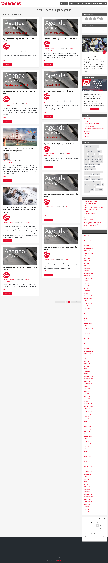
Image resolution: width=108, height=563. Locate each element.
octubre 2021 (87, 353)
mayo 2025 (87, 260)
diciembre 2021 (88, 348)
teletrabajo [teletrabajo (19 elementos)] (98, 184)
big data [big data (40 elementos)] (92, 146)
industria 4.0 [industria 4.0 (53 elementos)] (99, 161)
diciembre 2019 (88, 403)
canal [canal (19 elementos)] (97, 146)
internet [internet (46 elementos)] (98, 164)
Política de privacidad (52, 557)
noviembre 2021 (88, 351)
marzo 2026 (87, 238)
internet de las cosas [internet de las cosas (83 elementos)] (90, 166)
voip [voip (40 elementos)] (96, 189)
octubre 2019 (87, 409)
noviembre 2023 (88, 298)
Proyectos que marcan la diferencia (95, 3)
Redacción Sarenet (8, 51)
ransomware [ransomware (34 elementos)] (96, 174)
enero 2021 (87, 373)
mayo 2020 (87, 391)
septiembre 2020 (89, 383)
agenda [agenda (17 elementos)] (86, 146)
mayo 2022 (87, 336)
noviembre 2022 (88, 323)
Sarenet (59, 560)
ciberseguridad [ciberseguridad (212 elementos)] (88, 149)
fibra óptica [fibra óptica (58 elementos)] (95, 159)
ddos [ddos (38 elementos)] (96, 154)
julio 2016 (86, 506)
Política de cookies (62, 557)
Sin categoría (87, 131)
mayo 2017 (87, 481)
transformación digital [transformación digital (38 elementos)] (90, 186)
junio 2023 (87, 308)
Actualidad (64, 3)
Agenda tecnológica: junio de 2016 (59, 143)
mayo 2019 (87, 421)
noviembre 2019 (88, 406)
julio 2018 (86, 446)
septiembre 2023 (88, 303)
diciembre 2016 (88, 494)
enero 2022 (87, 346)
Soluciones (80, 3)
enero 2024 (87, 293)
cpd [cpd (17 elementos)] (86, 154)
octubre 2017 (87, 469)
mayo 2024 (87, 286)
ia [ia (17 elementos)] (88, 161)
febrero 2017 (87, 489)
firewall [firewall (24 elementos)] (101, 159)
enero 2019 (87, 431)
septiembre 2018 (88, 441)
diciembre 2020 (88, 376)
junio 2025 (87, 258)
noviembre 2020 (88, 378)
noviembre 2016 (88, 496)
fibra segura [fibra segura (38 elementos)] (87, 159)
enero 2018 (87, 461)
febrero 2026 (87, 240)
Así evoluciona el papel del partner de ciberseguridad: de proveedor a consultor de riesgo (93, 217)
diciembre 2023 (88, 296)
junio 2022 (87, 333)
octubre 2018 (87, 439)
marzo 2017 (87, 486)
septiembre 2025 (88, 253)
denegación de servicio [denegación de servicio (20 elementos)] (90, 156)
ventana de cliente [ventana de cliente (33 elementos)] (89, 189)
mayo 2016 (87, 512)
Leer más (7, 64)
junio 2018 (87, 449)
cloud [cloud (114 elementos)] (95, 149)
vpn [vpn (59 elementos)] (85, 192)
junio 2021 (86, 361)
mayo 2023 (87, 311)
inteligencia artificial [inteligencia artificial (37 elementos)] (89, 164)
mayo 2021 (87, 363)
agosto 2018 (87, 444)
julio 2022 (86, 331)
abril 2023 (86, 313)
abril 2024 (86, 288)
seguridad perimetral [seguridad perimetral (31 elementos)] (90, 181)
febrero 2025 (87, 268)
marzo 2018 (87, 456)
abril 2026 (86, 235)
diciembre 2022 (88, 321)
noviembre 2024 (88, 273)
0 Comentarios (8, 52)
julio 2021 (86, 358)
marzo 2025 (87, 265)
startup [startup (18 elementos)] (86, 184)
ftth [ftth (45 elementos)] (85, 161)
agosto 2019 (87, 414)
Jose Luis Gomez (7, 160)
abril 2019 (86, 424)
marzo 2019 (87, 426)
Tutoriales (86, 136)
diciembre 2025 (88, 245)
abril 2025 (86, 263)
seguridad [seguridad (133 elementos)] (87, 179)
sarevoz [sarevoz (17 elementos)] (97, 176)
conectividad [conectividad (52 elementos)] (98, 151)
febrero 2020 (87, 399)
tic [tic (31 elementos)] (103, 184)
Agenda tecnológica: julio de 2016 (58, 91)
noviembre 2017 (88, 466)
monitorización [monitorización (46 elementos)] (98, 171)
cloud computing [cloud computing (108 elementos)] (89, 151)
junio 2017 (86, 479)
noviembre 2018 (88, 436)
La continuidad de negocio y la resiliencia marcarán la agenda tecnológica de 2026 (92, 223)
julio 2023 (86, 306)
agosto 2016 (87, 504)
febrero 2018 (87, 459)
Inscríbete (94, 109)
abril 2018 (86, 454)
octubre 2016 (87, 499)
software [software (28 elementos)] (99, 181)
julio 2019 (86, 416)
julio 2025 (86, 255)
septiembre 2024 (89, 278)
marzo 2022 (87, 341)
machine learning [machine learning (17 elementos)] (89, 171)
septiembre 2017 (88, 471)
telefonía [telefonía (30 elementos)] (92, 184)
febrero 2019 (87, 429)
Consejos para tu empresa (91, 123)
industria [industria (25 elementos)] (92, 161)
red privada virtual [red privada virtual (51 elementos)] (89, 176)
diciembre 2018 (88, 434)
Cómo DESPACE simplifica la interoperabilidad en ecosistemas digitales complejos (93, 203)
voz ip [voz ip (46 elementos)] (100, 189)
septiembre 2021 (88, 356)
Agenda (72, 3)
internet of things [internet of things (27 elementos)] (89, 169)
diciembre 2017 (88, 464)
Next (77, 301)
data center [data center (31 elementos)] (91, 154)
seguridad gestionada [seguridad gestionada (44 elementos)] (96, 179)
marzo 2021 (87, 368)
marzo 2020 (87, 396)
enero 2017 (87, 491)
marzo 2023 (87, 316)
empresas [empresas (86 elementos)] (100, 156)
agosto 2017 (87, 474)
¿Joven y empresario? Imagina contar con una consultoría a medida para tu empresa (19, 209)
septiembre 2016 (88, 501)
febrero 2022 (87, 343)
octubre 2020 (88, 381)
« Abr (85, 539)
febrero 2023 (87, 318)
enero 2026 (87, 243)
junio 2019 (87, 419)
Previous (59, 301)
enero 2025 (87, 270)
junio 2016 (87, 509)
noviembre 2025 (88, 248)
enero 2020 (87, 401)
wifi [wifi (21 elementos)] (89, 192)
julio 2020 (86, 386)
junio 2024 (87, 283)
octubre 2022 (87, 326)
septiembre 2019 (88, 411)
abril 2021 (86, 366)
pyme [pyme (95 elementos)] (90, 174)
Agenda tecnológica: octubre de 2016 (60, 39)
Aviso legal (44, 557)
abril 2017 (86, 484)
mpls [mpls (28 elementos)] (86, 174)
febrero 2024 (87, 290)
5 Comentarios (8, 162)
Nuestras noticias (89, 126)
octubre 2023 (87, 301)
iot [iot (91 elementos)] (95, 169)
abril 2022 (86, 338)
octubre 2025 (87, 250)
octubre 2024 (88, 275)
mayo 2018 (87, 451)
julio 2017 (86, 476)
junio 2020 (87, 388)
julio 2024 (86, 280)
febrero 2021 (87, 371)
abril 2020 (86, 393)
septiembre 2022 (88, 328)
